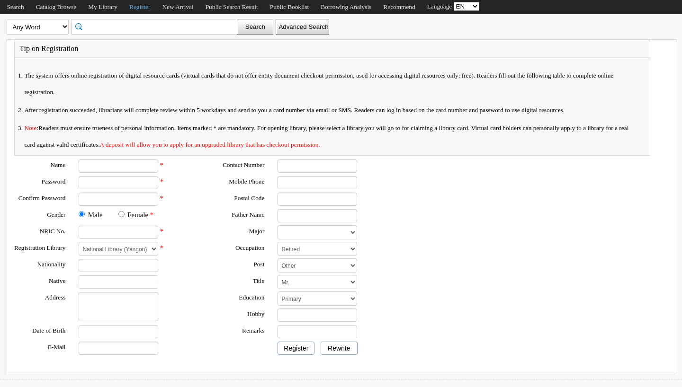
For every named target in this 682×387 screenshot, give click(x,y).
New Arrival (177, 6)
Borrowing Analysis (346, 6)
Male (95, 215)
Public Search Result (232, 6)
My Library (102, 6)
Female (137, 215)
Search (15, 6)
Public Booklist (289, 6)
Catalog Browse (56, 6)
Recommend (399, 6)
